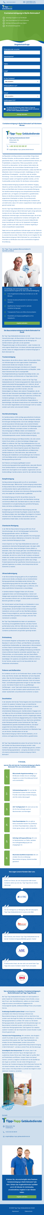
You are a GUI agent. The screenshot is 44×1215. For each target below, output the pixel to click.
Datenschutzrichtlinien (22, 110)
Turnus (6, 93)
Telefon (6, 64)
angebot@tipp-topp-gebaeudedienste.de (31, 2)
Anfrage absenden (22, 114)
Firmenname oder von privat (11, 49)
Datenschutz (28, 1211)
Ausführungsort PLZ (9, 100)
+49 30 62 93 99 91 (10, 2)
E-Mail (6, 71)
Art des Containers (9, 78)
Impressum (15, 1211)
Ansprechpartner (9, 56)
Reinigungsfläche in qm (10, 85)
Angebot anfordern (22, 323)
